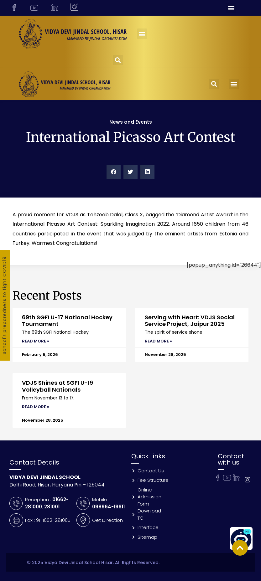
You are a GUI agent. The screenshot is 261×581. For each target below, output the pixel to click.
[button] (231, 8)
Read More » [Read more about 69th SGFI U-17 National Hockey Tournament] (35, 341)
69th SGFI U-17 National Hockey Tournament (67, 320)
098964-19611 (108, 506)
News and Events (130, 122)
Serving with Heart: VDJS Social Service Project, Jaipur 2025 (190, 320)
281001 (52, 506)
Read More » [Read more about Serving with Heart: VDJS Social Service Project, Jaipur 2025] (158, 341)
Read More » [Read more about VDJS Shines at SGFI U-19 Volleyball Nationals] (35, 407)
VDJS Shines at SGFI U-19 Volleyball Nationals (57, 386)
